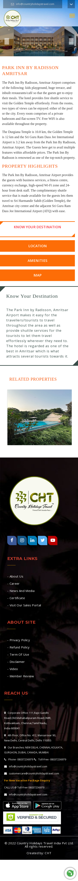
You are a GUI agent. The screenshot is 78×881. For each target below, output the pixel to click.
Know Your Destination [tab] (37, 227)
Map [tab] (37, 275)
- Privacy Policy (18, 640)
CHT (48, 853)
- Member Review (20, 676)
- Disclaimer (16, 662)
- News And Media (21, 591)
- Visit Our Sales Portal (24, 605)
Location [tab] (37, 245)
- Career (13, 583)
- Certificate (16, 598)
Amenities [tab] (37, 260)
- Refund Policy (18, 647)
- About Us (15, 576)
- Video (12, 669)
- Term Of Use (18, 654)
